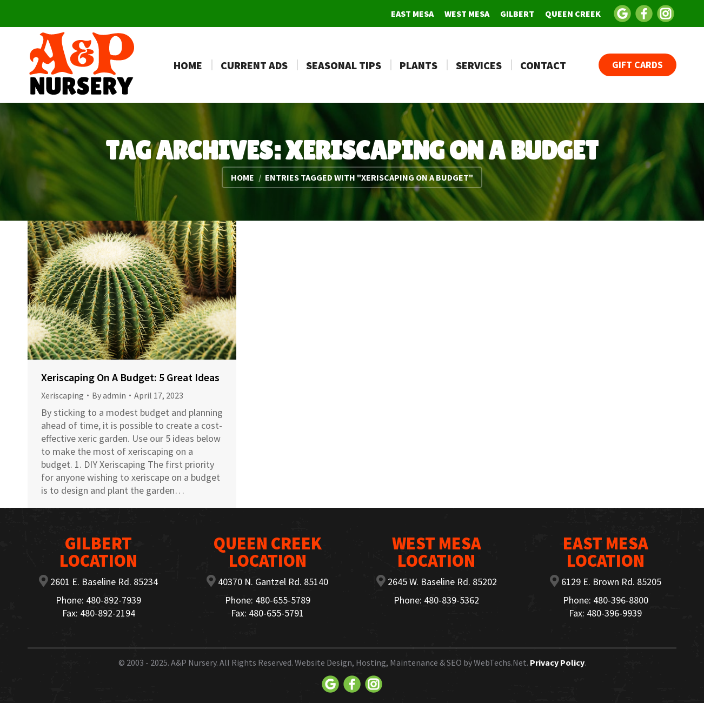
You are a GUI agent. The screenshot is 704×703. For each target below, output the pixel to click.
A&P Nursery (193, 662)
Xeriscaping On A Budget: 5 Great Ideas (130, 377)
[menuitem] (412, 13)
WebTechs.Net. (501, 662)
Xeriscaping (62, 395)
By (109, 395)
